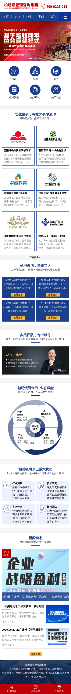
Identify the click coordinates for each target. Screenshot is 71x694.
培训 (29, 16)
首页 (6, 16)
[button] (30, 58)
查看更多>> (35, 257)
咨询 (17, 16)
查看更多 (35, 654)
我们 (53, 16)
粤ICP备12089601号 (35, 676)
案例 (41, 16)
